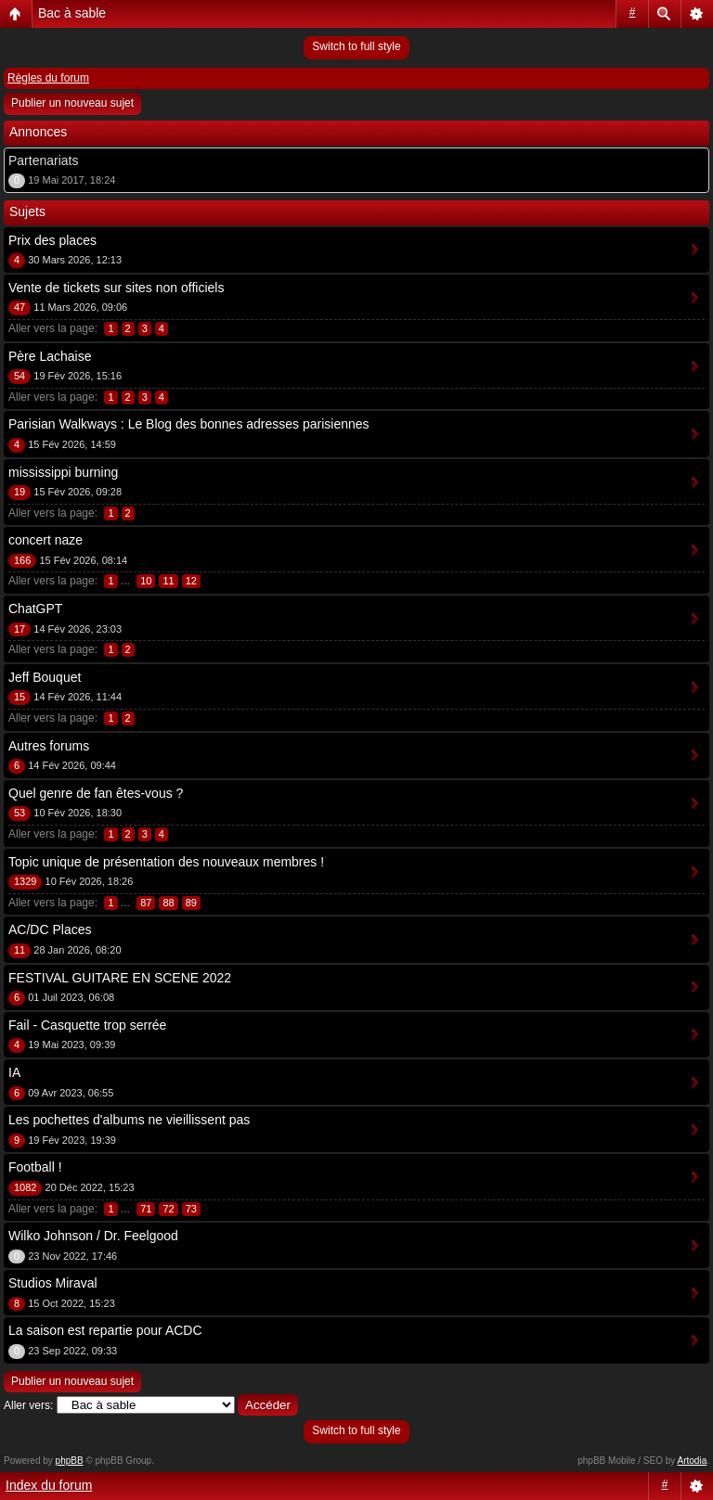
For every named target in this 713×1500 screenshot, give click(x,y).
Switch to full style (356, 46)
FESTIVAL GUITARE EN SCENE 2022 (119, 977)
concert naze (45, 539)
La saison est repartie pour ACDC (105, 1330)
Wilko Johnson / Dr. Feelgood (93, 1235)
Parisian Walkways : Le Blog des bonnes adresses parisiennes (188, 424)
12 (191, 580)
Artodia (692, 1460)
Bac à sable (72, 13)
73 (191, 1208)
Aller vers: (28, 1405)
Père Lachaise (50, 356)
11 (168, 580)
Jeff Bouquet (44, 677)
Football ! (35, 1167)
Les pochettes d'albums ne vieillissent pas (129, 1119)
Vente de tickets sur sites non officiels (116, 287)
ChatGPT (35, 608)
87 (145, 902)
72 (168, 1208)
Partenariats (43, 160)
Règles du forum (48, 77)
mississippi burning (63, 472)
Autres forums (48, 745)
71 (145, 1208)
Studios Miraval (52, 1283)
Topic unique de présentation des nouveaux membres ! (166, 861)
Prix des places (52, 240)
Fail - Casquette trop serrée (87, 1025)
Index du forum (49, 1485)
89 (191, 902)
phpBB (70, 1460)
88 (168, 902)
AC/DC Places (49, 929)
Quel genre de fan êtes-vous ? (95, 793)
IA (14, 1072)
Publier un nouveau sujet (72, 102)
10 (145, 580)
